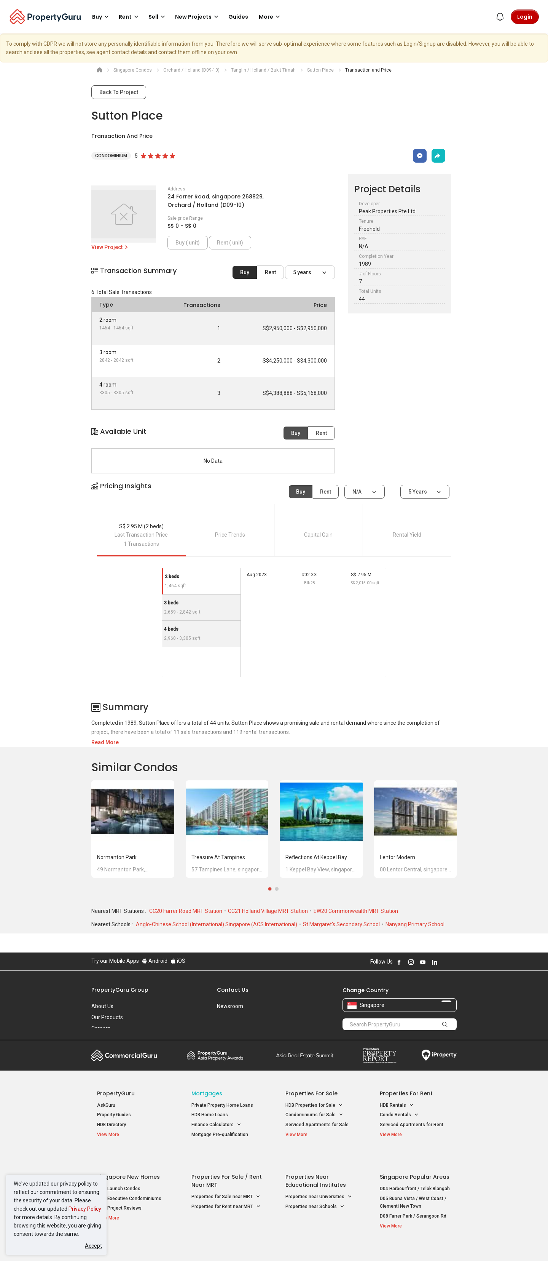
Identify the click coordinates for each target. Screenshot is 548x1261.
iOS (177, 961)
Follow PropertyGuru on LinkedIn (434, 962)
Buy (244, 272)
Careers (100, 1028)
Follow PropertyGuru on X (445, 962)
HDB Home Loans (209, 1114)
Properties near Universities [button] (318, 1179)
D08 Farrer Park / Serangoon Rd (413, 1198)
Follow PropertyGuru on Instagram (411, 962)
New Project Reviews (119, 1190)
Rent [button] (130, 16)
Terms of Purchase (267, 1243)
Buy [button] (101, 16)
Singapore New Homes (128, 1159)
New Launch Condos (118, 1171)
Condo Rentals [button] (399, 1115)
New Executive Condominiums (129, 1181)
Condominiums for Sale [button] (314, 1115)
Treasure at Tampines (218, 857)
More (270, 16)
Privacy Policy (84, 1209)
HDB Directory (111, 1124)
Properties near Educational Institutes (315, 1163)
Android (154, 961)
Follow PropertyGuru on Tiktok (454, 962)
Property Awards (215, 1055)
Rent (270, 272)
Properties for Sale (311, 1093)
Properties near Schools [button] (314, 1189)
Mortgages (206, 1093)
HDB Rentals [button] (397, 1105)
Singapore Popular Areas (414, 1159)
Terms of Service (173, 1243)
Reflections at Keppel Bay (316, 857)
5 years (302, 272)
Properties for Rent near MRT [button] (226, 1189)
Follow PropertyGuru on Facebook (399, 962)
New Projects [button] (198, 16)
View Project (110, 247)
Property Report (380, 1055)
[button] (274, 493)
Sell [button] (157, 16)
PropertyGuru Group (119, 990)
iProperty (439, 1055)
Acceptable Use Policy (117, 1243)
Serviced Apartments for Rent (411, 1124)
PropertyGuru (116, 1093)
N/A (357, 492)
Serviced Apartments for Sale (317, 1124)
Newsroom (230, 1006)
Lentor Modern (397, 857)
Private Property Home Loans (222, 1105)
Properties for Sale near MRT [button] (225, 1179)
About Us (102, 1006)
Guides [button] (238, 17)
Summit (304, 1055)
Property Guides (114, 1114)
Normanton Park (117, 857)
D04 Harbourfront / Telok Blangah (415, 1171)
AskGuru (106, 1105)
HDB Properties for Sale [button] (314, 1105)
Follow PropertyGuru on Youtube (422, 962)
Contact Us (233, 990)
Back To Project (118, 92)
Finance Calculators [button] (216, 1125)
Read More (105, 742)
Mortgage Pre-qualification (219, 1134)
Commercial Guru (124, 1055)
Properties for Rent (406, 1093)
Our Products (107, 1017)
